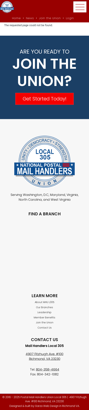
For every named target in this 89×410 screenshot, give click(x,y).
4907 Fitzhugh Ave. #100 (44, 354)
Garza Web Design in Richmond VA (57, 406)
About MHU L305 (44, 302)
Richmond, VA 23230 (44, 358)
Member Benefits (44, 317)
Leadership (44, 312)
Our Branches (44, 307)
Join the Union (50, 18)
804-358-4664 (47, 369)
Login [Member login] (70, 18)
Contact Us (45, 327)
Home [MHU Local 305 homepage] (16, 18)
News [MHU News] (30, 18)
